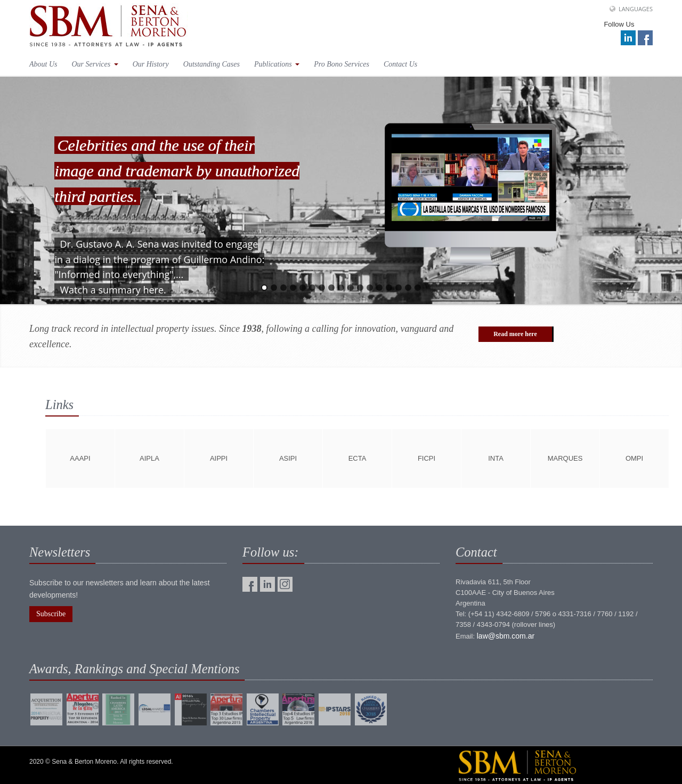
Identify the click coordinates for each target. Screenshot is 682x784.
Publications (276, 64)
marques (565, 458)
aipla (149, 458)
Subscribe (51, 614)
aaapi (80, 458)
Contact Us (400, 64)
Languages (636, 9)
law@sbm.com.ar (505, 636)
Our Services (95, 64)
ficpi (426, 458)
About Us (43, 64)
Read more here (515, 334)
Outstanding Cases (211, 64)
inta (496, 458)
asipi (288, 458)
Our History (151, 64)
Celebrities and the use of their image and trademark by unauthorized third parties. (176, 170)
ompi (634, 458)
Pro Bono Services (341, 64)
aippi (219, 458)
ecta (357, 458)
